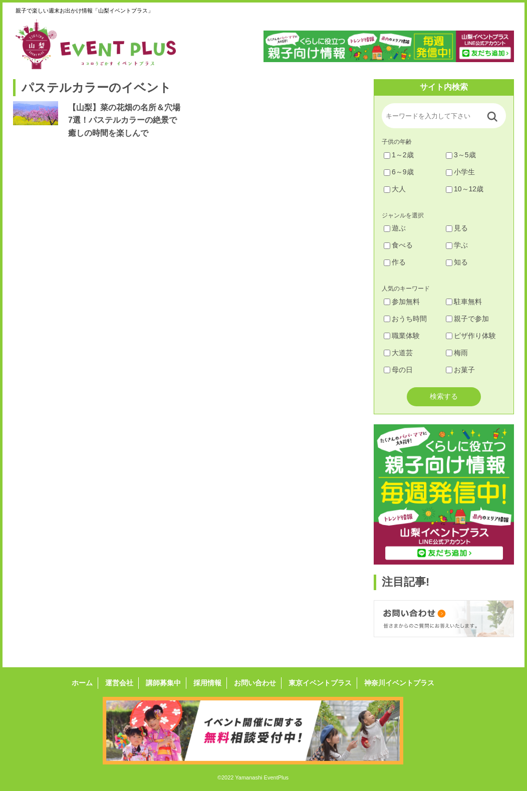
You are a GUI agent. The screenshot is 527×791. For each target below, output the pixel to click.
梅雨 (457, 353)
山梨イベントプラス (103, 44)
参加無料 (402, 302)
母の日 (398, 370)
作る (395, 262)
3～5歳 (461, 155)
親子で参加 (467, 319)
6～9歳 (399, 172)
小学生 (460, 172)
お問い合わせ (255, 683)
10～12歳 (464, 189)
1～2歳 (399, 155)
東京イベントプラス (320, 683)
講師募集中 (163, 683)
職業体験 (402, 336)
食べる (398, 245)
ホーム (82, 683)
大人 (395, 189)
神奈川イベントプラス (399, 683)
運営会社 (119, 683)
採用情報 (207, 683)
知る (457, 262)
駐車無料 (464, 302)
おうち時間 (405, 319)
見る (457, 228)
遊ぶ (395, 228)
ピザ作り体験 (471, 336)
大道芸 (398, 353)
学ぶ (457, 245)
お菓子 (460, 370)
